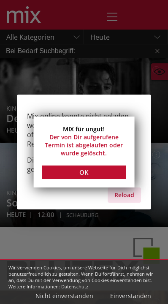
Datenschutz (74, 286)
